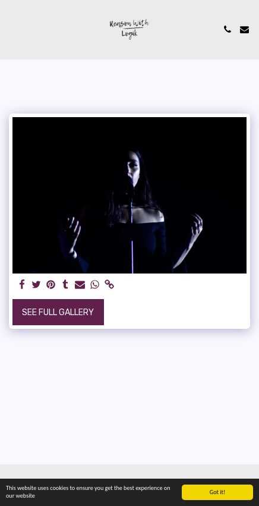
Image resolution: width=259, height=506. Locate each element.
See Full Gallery (58, 312)
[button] (13, 29)
